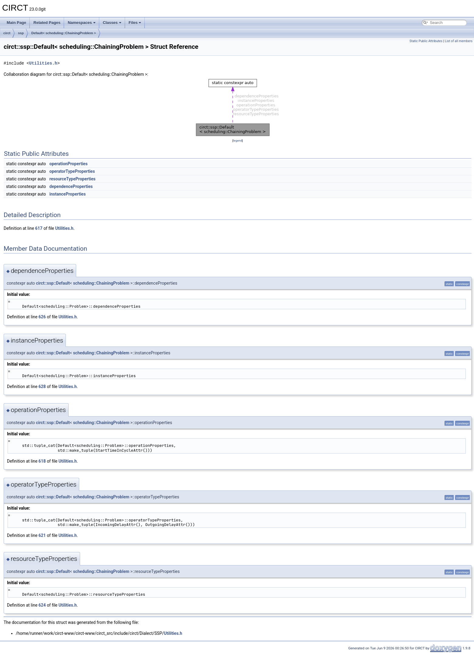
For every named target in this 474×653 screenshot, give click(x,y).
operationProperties (68, 163)
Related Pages (46, 22)
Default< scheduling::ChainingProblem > (63, 33)
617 (38, 228)
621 (42, 535)
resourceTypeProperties (72, 178)
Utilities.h (43, 63)
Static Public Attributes (426, 41)
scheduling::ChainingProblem (101, 283)
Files (135, 22)
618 (42, 461)
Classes (112, 22)
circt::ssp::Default (53, 283)
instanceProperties (67, 194)
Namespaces (82, 22)
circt (6, 33)
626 (42, 316)
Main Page (16, 22)
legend (237, 140)
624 (42, 605)
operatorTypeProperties (72, 171)
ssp (21, 33)
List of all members (458, 41)
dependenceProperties (71, 186)
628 (42, 386)
